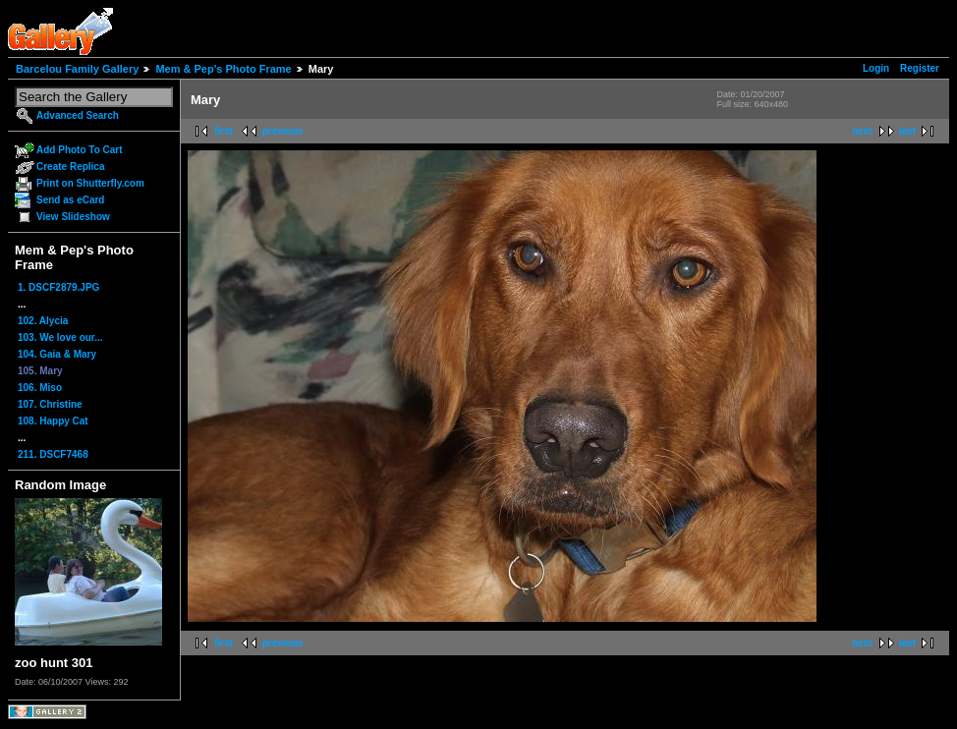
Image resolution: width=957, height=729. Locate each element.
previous (283, 131)
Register (919, 68)
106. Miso (40, 387)
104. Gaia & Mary (57, 354)
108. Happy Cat (53, 421)
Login (876, 68)
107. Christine (50, 404)
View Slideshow (73, 216)
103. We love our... (60, 337)
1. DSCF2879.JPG (58, 287)
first (223, 131)
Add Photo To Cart (79, 149)
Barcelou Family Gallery (77, 69)
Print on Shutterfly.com (90, 183)
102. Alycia (43, 320)
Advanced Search (77, 115)
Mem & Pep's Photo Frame (223, 69)
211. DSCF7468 (53, 454)
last (907, 131)
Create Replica (70, 166)
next (862, 131)
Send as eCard (70, 200)
